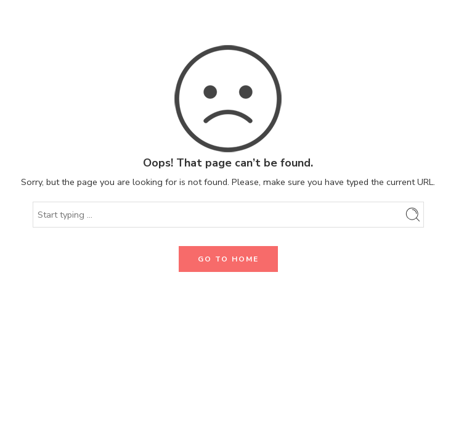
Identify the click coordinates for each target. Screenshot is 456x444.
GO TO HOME (228, 259)
